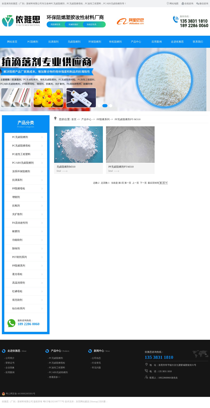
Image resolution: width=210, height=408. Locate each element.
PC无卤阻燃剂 (20, 137)
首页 (74, 119)
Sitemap (94, 401)
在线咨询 (188, 3)
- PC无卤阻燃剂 (55, 358)
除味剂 (16, 248)
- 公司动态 (96, 358)
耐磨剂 (16, 231)
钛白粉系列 (18, 308)
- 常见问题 (96, 367)
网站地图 (174, 3)
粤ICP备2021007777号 (53, 401)
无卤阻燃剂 (74, 41)
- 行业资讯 (96, 363)
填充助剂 (17, 300)
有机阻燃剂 (115, 41)
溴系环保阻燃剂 (21, 171)
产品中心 (136, 41)
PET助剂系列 (19, 257)
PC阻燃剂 (32, 41)
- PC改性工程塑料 (56, 367)
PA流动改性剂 (20, 222)
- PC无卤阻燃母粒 (56, 363)
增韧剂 (16, 197)
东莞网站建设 (82, 401)
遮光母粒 (17, 274)
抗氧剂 (16, 205)
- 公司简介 (9, 358)
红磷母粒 (17, 291)
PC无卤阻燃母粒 (21, 145)
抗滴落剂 (53, 41)
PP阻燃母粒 (18, 188)
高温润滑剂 (18, 282)
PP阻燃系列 (18, 265)
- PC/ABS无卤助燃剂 (58, 372)
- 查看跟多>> (54, 377)
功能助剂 (17, 240)
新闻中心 (102, 350)
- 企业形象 (9, 367)
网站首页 (12, 41)
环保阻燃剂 (94, 41)
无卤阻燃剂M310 (66, 168)
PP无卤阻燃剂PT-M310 (128, 119)
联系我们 (198, 41)
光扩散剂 (17, 214)
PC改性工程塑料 (21, 154)
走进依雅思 (177, 41)
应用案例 (157, 41)
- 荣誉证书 (9, 363)
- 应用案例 (9, 372)
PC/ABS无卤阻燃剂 (23, 162)
